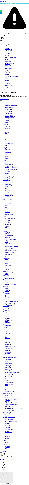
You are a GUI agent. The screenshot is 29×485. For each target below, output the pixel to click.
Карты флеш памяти (7, 297)
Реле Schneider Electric (8, 191)
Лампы (6, 175)
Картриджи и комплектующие (9, 81)
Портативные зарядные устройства (9, 252)
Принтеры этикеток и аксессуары (9, 419)
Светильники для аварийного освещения (10, 177)
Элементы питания (7, 64)
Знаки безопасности (7, 140)
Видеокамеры (6, 242)
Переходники (6, 356)
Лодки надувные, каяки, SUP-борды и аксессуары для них (12, 411)
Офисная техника (7, 71)
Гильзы (6, 204)
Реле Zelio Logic (7, 192)
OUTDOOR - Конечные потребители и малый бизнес (11, 166)
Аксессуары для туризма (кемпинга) (9, 410)
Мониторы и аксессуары (8, 266)
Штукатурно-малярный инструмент (9, 121)
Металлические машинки (8, 394)
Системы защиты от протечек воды (9, 159)
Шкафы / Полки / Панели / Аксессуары (10, 218)
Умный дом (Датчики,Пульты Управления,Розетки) (11, 246)
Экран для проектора (7, 434)
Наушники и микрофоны (8, 61)
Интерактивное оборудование (8, 82)
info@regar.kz (2, 459)
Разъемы (6, 133)
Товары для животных (7, 151)
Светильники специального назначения (10, 178)
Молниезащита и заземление (8, 359)
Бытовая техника (7, 73)
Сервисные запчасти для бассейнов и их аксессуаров (11, 404)
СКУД (5, 139)
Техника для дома (7, 340)
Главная (4, 42)
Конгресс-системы (7, 425)
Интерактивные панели (8, 318)
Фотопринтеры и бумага (8, 316)
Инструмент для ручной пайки (9, 119)
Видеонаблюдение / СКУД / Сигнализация (10, 57)
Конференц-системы (7, 83)
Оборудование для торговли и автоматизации (9, 417)
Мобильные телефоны (8, 251)
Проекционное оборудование (8, 85)
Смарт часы (6, 259)
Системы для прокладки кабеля (9, 107)
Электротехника (7, 44)
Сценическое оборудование (6, 446)
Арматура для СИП (7, 206)
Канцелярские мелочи (7, 333)
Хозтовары (6, 150)
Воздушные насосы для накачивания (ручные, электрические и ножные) (14, 408)
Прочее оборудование (7, 54)
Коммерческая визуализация (8, 70)
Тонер (5, 414)
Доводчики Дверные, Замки (8, 243)
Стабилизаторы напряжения (8, 106)
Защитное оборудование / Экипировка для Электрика (12, 250)
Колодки (6, 227)
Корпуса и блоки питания (8, 265)
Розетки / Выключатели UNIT (8, 220)
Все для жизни (7, 48)
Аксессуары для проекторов (8, 432)
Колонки (6, 430)
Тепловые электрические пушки (9, 214)
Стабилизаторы (7, 213)
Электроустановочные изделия (9, 374)
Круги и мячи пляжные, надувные (9, 405)
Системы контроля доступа (8, 308)
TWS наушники (7, 273)
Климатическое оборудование (8, 49)
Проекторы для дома (7, 438)
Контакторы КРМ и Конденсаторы (9, 362)
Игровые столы (7, 269)
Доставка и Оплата (5, 90)
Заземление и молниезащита (8, 113)
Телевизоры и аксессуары (6, 279)
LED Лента (6, 179)
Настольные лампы (7, 351)
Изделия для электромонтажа (8, 108)
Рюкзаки (6, 312)
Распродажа (6, 88)
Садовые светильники (7, 163)
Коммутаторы (6, 244)
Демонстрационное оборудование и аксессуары (9, 324)
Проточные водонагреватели (8, 344)
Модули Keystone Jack (7, 132)
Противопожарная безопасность (9, 138)
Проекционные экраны (8, 325)
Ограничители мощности (8, 236)
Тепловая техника (7, 158)
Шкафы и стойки (7, 135)
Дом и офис (4, 336)
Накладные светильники (8, 350)
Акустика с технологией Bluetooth (9, 278)
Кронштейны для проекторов (8, 326)
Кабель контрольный (7, 171)
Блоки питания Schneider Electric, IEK (10, 235)
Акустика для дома (7, 435)
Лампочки (6, 347)
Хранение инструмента (8, 123)
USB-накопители (7, 296)
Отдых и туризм (7, 80)
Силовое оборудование (8, 118)
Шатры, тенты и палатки (8, 409)
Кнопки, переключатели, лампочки (9, 364)
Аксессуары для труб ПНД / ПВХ (9, 195)
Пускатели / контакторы (8, 183)
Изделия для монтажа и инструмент (8, 199)
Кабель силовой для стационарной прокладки (11, 169)
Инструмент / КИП (5, 247)
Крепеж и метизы (5, 124)
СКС (5, 46)
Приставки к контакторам (8, 184)
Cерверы (6, 299)
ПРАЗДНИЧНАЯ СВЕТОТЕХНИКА (9, 50)
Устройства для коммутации (8, 443)
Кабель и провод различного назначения (10, 172)
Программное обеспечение (8, 264)
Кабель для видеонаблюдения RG (9, 241)
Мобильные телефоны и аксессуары (9, 58)
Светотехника (5, 160)
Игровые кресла (7, 268)
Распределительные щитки (8, 376)
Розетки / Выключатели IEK (8, 222)
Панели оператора (7, 233)
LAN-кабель (6, 131)
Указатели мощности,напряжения (9, 238)
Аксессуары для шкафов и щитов (9, 111)
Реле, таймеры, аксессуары (8, 379)
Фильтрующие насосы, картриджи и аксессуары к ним (12, 402)
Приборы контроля (7, 187)
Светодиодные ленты (7, 353)
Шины (5, 200)
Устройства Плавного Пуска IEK (9, 234)
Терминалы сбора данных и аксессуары (10, 418)
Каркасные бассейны (7, 400)
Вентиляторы (6, 157)
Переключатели (7, 189)
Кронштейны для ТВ (7, 281)
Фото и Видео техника (8, 69)
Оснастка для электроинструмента (9, 117)
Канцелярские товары (7, 72)
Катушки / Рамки (7, 228)
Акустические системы (8, 62)
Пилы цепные (6, 383)
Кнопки (6, 188)
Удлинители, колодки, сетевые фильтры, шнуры (11, 105)
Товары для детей (7, 153)
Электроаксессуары (7, 104)
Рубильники (6, 186)
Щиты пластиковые (7, 217)
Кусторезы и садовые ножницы (9, 382)
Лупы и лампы (7, 120)
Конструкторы (7, 397)
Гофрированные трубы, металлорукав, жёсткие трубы (12, 304)
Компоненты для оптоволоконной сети (10, 303)
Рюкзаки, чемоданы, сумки (6, 311)
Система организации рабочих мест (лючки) (10, 375)
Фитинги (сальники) (7, 373)
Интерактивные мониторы (8, 320)
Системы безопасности (8, 67)
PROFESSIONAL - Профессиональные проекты (11, 167)
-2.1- (5, 277)
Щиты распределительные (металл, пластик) (10, 110)
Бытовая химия (7, 74)
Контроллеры (6, 378)
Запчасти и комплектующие (8, 415)
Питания (6, 355)
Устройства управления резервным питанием (10, 239)
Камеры (6, 424)
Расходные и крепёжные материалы (9, 371)
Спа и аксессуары (7, 401)
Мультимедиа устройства (6, 292)
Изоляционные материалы (8, 109)
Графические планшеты (8, 294)
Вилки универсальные (8, 224)
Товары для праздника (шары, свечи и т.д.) (10, 398)
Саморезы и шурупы (7, 127)
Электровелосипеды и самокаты (9, 392)
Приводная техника (7, 377)
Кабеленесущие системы (8, 53)
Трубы (5, 198)
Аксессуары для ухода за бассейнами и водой (10, 403)
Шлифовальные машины (8, 388)
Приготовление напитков (8, 341)
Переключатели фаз (7, 237)
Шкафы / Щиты (7, 55)
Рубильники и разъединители (8, 363)
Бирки (5, 210)
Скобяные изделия (7, 126)
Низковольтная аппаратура (8, 52)
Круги (5, 215)
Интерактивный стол (7, 423)
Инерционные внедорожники (8, 395)
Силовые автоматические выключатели (10, 181)
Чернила (6, 416)
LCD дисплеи (6, 87)
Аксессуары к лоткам (7, 197)
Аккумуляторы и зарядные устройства (10, 386)
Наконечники (6, 205)
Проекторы (6, 433)
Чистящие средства (7, 345)
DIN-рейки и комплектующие (8, 203)
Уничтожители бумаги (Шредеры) (9, 330)
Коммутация (6, 86)
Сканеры (6, 329)
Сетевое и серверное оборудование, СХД (10, 66)
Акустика (6, 448)
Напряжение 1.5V (7, 288)
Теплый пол (6, 156)
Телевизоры (6, 280)
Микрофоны (6, 274)
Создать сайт (2, 1)
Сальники (6, 202)
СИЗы (5, 201)
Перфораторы (6, 387)
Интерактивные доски (7, 422)
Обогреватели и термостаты (8, 369)
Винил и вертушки (7, 436)
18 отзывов (1, 2)
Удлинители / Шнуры (7, 226)
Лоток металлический (7, 196)
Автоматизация (7, 56)
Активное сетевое (7, 300)
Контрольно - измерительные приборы (10, 391)
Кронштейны (6, 146)
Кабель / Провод (7, 51)
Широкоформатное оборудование (9, 328)
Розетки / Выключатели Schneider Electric (10, 230)
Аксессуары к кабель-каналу (8, 194)
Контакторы (6, 361)
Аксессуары (6, 260)
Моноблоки (6, 263)
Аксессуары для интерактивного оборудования (11, 421)
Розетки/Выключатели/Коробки (7, 219)
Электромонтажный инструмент (9, 115)
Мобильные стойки (7, 322)
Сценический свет (7, 447)
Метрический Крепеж (7, 128)
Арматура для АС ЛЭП (8, 207)
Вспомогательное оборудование (9, 429)
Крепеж (6, 125)
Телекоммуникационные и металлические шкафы (11, 301)
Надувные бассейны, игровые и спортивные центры (11, 399)
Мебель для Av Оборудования (8, 437)
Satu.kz (9, 483)
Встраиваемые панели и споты (9, 348)
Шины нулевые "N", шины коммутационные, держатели (12, 372)
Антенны (6, 145)
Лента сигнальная (7, 211)
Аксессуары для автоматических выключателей (11, 360)
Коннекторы (6, 441)
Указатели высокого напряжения (9, 248)
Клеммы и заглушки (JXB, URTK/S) (9, 367)
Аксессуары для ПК (7, 267)
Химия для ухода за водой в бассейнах (10, 346)
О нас (4, 89)
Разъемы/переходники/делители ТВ (9, 143)
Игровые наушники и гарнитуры (9, 272)
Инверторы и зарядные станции (9, 285)
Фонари (6, 162)
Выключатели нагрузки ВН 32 (9, 185)
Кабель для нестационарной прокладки (10, 170)
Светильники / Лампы (6, 173)
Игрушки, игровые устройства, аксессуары (10, 79)
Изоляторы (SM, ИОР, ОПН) (8, 368)
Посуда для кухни (7, 339)
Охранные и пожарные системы (9, 307)
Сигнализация (6, 245)
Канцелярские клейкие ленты (8, 332)
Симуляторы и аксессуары (8, 270)
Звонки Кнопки (7, 229)
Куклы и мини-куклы (7, 396)
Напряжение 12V (7, 291)
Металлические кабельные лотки (9, 305)
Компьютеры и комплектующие (7, 261)
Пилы (5, 389)
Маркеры (6, 209)
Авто (5, 148)
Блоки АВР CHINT (7, 232)
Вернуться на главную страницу (4, 99)
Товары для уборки (7, 338)
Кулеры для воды (7, 343)
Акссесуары (6, 385)
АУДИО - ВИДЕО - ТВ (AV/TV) (7, 141)
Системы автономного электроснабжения (10, 63)
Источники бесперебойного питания (9, 283)
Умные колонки (7, 276)
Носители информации (8, 65)
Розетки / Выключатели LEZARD (9, 221)
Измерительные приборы (8, 365)
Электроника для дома (8, 152)
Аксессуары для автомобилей (8, 68)
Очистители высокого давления (9, 384)
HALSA (6, 154)
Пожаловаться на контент (8, 484)
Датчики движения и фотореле (9, 164)
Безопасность (6, 47)
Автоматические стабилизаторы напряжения (10, 284)
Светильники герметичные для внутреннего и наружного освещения (13, 174)
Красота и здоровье (7, 342)
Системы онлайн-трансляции (7, 427)
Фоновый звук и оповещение (8, 84)
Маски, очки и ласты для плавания (9, 407)
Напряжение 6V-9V (7, 290)
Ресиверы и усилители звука (8, 439)
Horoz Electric (6, 43)
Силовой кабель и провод (8, 358)
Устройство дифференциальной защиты (10, 182)
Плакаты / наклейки (7, 212)
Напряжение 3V (7, 289)
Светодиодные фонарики (8, 352)
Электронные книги (7, 293)
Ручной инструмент (7, 249)
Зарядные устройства (7, 253)
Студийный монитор (7, 450)
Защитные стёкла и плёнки (8, 254)
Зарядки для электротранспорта (9, 112)
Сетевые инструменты (8, 390)
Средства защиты (7, 122)
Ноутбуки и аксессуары (8, 262)
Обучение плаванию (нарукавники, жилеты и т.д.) (11, 406)
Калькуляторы (6, 335)
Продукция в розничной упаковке (9, 136)
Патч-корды (6, 134)
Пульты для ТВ (7, 282)
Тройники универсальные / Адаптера (9, 225)
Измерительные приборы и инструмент (10, 116)
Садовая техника (5, 380)
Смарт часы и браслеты (6, 258)
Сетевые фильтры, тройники (8, 370)
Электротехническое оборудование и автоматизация (11, 76)
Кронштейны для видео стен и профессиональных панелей (12, 323)
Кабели (6, 75)
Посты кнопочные (7, 190)
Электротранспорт (7, 78)
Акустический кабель (7, 142)
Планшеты (6, 59)
